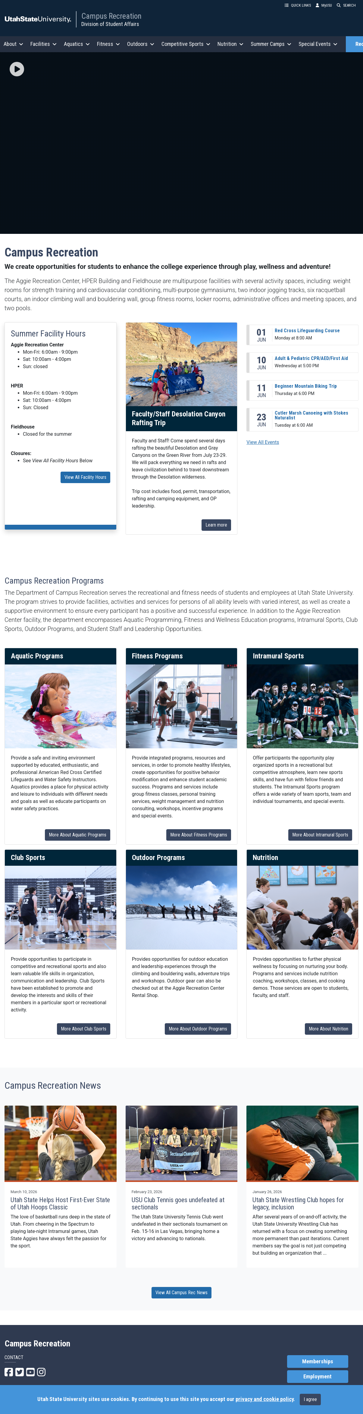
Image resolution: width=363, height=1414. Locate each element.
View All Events (262, 442)
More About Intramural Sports (320, 835)
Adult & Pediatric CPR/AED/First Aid (311, 358)
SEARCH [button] (346, 5)
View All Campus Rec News (181, 1292)
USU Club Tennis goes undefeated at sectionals (178, 1203)
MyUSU (324, 5)
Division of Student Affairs (110, 24)
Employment (317, 1376)
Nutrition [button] (230, 44)
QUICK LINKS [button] (298, 5)
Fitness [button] (108, 44)
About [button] (13, 44)
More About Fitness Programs (198, 835)
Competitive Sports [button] (185, 44)
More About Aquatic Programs (77, 835)
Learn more (216, 525)
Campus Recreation (111, 16)
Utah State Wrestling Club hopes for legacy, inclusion (298, 1203)
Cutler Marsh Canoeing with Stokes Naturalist (311, 415)
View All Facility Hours (85, 477)
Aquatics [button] (77, 44)
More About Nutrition (328, 1029)
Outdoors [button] (140, 44)
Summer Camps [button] (271, 44)
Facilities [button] (43, 44)
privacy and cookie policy (264, 1399)
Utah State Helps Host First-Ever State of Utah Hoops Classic (60, 1203)
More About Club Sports (83, 1029)
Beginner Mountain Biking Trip (306, 386)
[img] (17, 69)
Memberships (317, 1361)
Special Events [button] (318, 44)
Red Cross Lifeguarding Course (307, 330)
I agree (310, 1399)
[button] (17, 70)
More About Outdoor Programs (198, 1029)
